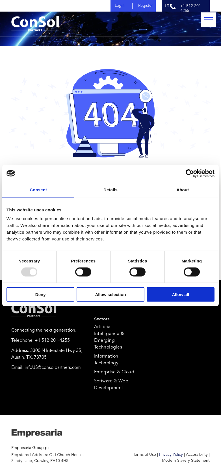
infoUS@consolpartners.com (53, 367)
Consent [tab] (38, 189)
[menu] (208, 19)
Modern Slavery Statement (186, 461)
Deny (40, 294)
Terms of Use (144, 455)
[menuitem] (114, 337)
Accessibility (197, 455)
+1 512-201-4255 (52, 340)
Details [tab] (110, 189)
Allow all (180, 294)
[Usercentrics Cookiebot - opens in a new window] (189, 173)
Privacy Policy (171, 455)
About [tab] (182, 189)
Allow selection (110, 294)
